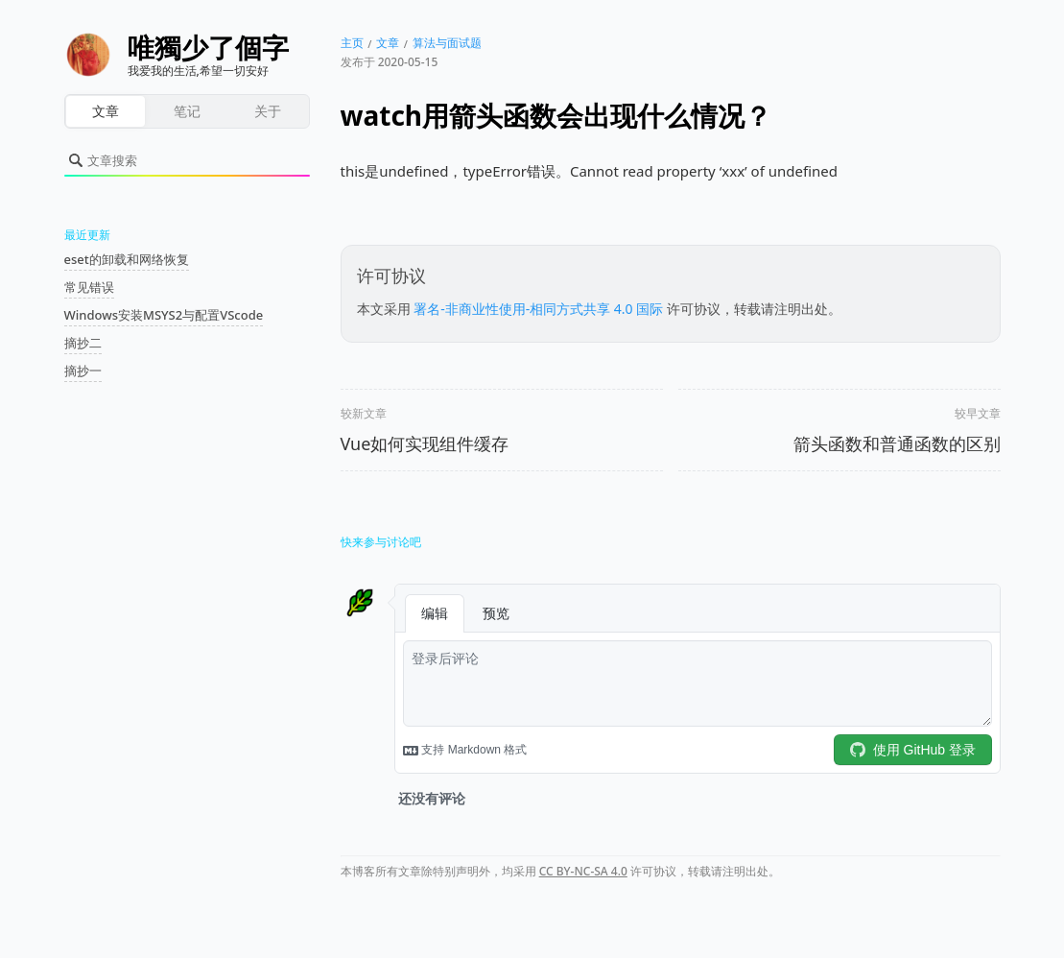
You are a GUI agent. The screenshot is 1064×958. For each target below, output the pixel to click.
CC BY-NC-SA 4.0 (583, 871)
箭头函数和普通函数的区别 (897, 443)
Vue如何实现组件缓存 (425, 443)
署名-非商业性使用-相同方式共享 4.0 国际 (538, 308)
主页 (352, 43)
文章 (105, 111)
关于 (267, 111)
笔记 (187, 111)
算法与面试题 (447, 43)
